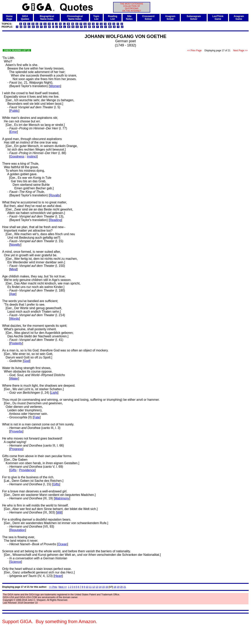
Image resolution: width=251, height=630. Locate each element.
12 (93, 587)
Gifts (13, 470)
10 (87, 587)
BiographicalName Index (47, 17)
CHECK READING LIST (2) (17, 50)
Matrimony (62, 498)
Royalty (55, 195)
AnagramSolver (170, 17)
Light (54, 392)
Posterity (16, 343)
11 (90, 587)
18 (115, 587)
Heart (58, 576)
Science (15, 561)
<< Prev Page (194, 50)
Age (12, 294)
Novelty (15, 244)
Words (14, 318)
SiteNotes (129, 17)
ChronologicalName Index (75, 17)
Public (14, 110)
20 (121, 587)
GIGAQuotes (25, 17)
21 (124, 587)
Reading (55, 220)
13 (97, 587)
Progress (16, 449)
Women (55, 86)
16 (106, 587)
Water (14, 378)
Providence (27, 470)
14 (100, 587)
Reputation (17, 530)
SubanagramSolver (194, 17)
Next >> (62, 587)
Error (13, 132)
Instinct (32, 156)
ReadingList (112, 17)
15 (103, 587)
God (26, 361)
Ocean (62, 544)
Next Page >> (240, 50)
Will (59, 512)
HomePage (9, 17)
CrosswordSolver (148, 17)
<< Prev (53, 587)
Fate (37, 417)
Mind (13, 269)
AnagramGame (239, 17)
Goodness (17, 156)
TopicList (96, 17)
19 (118, 587)
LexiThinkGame (217, 17)
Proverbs (16, 431)
